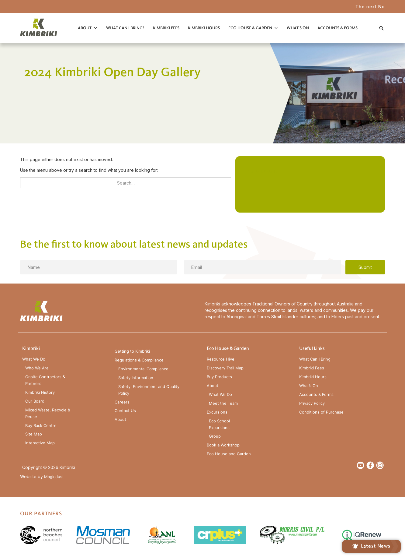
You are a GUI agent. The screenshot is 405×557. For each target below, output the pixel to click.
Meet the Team (223, 403)
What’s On (308, 385)
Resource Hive (220, 359)
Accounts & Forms (337, 28)
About (85, 28)
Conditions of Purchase (321, 412)
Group (215, 436)
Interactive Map (40, 443)
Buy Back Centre (41, 425)
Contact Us (125, 410)
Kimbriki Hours (204, 28)
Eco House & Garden (250, 28)
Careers (122, 402)
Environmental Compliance (143, 369)
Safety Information (135, 377)
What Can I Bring (315, 359)
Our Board (34, 401)
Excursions (217, 412)
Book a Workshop (223, 445)
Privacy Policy (312, 403)
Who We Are (37, 368)
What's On (298, 28)
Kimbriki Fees (166, 28)
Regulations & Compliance (139, 360)
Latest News (371, 546)
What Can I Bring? (125, 28)
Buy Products (219, 377)
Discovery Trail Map (225, 368)
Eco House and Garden (229, 454)
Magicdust (54, 476)
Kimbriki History (40, 392)
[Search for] (125, 183)
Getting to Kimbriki (132, 351)
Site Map (33, 434)
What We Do (33, 359)
